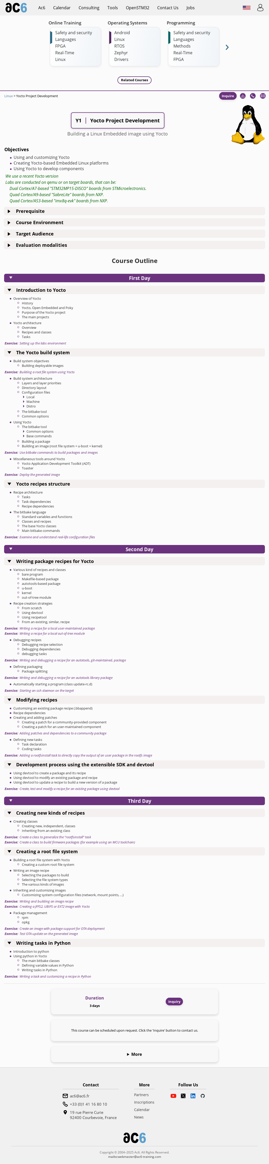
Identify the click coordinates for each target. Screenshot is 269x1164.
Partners (141, 1094)
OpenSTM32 (137, 8)
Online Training (65, 23)
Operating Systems (127, 23)
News (139, 1117)
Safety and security (73, 32)
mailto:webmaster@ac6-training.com (134, 1156)
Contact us (168, 8)
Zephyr (121, 53)
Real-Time (64, 53)
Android (122, 32)
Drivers (121, 59)
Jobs (191, 8)
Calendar (62, 8)
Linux (60, 59)
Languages (65, 39)
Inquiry (174, 1001)
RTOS (119, 46)
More (136, 1054)
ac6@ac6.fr (79, 1095)
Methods (182, 46)
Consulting (89, 8)
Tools (112, 8)
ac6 (41, 8)
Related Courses (134, 80)
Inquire (228, 96)
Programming (181, 23)
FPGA (60, 46)
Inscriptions (144, 1102)
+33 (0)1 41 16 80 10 (88, 1104)
